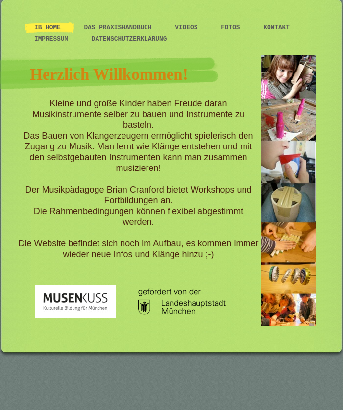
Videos (188, 27)
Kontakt (276, 27)
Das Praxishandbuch (119, 27)
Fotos (232, 27)
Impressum (53, 39)
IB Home (49, 27)
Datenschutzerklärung (129, 39)
